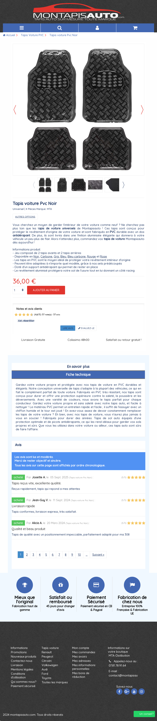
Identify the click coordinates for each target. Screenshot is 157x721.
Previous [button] (34, 185)
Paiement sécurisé (23, 686)
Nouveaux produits (23, 656)
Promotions (19, 652)
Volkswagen (50, 665)
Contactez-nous (21, 661)
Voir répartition (26, 320)
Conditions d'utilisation (18, 675)
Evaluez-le (86, 328)
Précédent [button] (14, 110)
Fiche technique (78, 374)
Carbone (46, 256)
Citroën (47, 661)
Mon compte (80, 648)
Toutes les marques (55, 682)
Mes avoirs (79, 656)
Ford (45, 674)
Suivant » (98, 554)
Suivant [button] (142, 110)
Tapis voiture (50, 648)
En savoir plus (78, 366)
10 (79, 554)
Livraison (17, 665)
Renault (47, 652)
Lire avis (67, 328)
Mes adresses (81, 661)
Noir (36, 256)
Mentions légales (22, 669)
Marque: (41, 208)
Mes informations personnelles (83, 667)
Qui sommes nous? (23, 682)
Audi (45, 669)
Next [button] (123, 185)
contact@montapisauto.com (128, 675)
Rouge (91, 256)
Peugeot (47, 656)
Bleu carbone (77, 256)
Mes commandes (83, 652)
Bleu (63, 256)
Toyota (46, 678)
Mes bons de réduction (80, 675)
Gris (56, 256)
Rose (103, 256)
